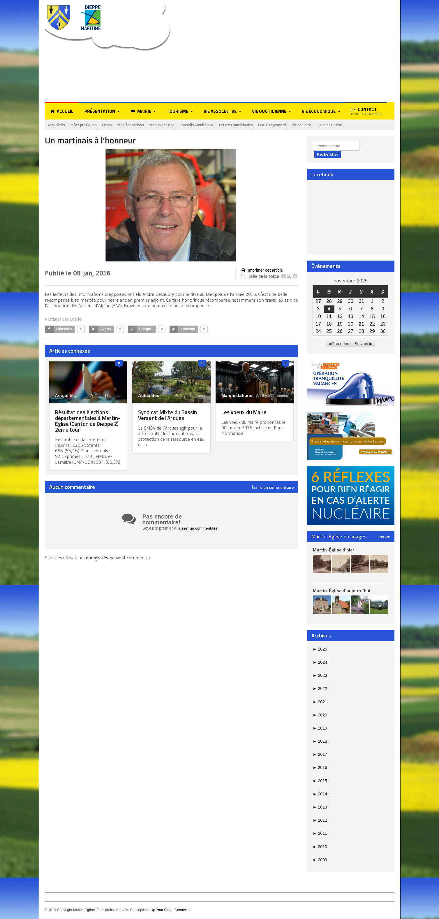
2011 (320, 834)
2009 (320, 860)
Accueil (61, 111)
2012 (320, 820)
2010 (320, 847)
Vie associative (366, 125)
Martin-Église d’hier (333, 550)
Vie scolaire (334, 125)
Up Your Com (161, 911)
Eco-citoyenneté (301, 125)
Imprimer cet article (261, 271)
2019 (320, 728)
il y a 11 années (105, 396)
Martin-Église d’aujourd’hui (341, 591)
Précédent (341, 344)
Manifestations (142, 125)
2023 (320, 676)
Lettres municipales (260, 125)
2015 (320, 781)
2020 (320, 715)
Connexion (182, 911)
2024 (320, 662)
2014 (320, 794)
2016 (320, 768)
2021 (320, 702)
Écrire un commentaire (272, 488)
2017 (320, 755)
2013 (320, 807)
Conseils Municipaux (216, 125)
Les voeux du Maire (245, 412)
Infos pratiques (88, 125)
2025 (320, 649)
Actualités (57, 125)
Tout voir (384, 537)
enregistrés (97, 558)
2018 (320, 741)
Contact (366, 111)
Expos (115, 125)
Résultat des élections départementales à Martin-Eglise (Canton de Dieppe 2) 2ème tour (86, 421)
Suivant (361, 344)
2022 (320, 689)
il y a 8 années (190, 396)
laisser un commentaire (198, 528)
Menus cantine (177, 125)
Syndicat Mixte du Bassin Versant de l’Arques (170, 415)
